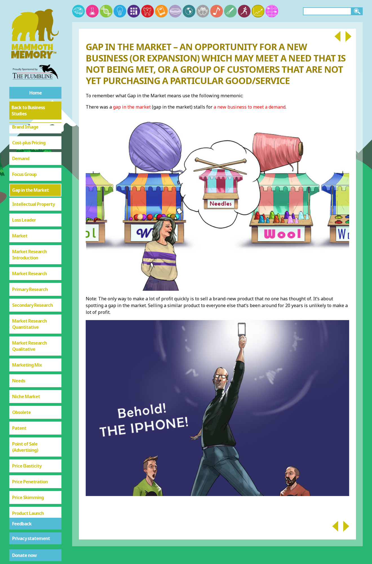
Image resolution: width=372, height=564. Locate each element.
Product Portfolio (29, 471)
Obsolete (21, 354)
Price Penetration (30, 423)
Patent (19, 370)
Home (35, 93)
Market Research (29, 215)
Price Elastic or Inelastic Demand (30, 489)
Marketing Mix (27, 306)
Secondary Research (32, 247)
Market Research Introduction (29, 196)
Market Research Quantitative (29, 265)
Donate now (24, 555)
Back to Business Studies (28, 110)
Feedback (22, 524)
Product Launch (28, 455)
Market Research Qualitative (29, 287)
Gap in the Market (30, 132)
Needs (18, 322)
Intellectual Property (33, 146)
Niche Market (26, 338)
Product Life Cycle (30, 508)
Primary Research (30, 231)
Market (19, 177)
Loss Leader (24, 161)
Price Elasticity (26, 407)
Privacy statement (31, 538)
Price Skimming (28, 439)
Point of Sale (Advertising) (25, 388)
